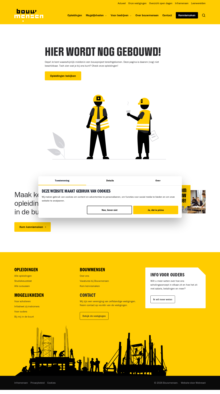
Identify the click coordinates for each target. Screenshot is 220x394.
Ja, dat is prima (156, 210)
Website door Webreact (193, 382)
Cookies (51, 382)
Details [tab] (110, 180)
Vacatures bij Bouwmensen (94, 280)
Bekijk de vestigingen (94, 315)
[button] (32, 227)
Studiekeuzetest (23, 280)
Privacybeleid (37, 382)
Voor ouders (20, 311)
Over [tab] (157, 180)
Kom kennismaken (90, 286)
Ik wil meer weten (162, 299)
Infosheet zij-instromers (26, 306)
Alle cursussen (22, 286)
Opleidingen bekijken (63, 76)
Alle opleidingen (23, 275)
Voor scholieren (22, 301)
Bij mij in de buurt (24, 316)
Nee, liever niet (109, 210)
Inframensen (21, 382)
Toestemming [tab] (62, 180)
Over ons (84, 275)
